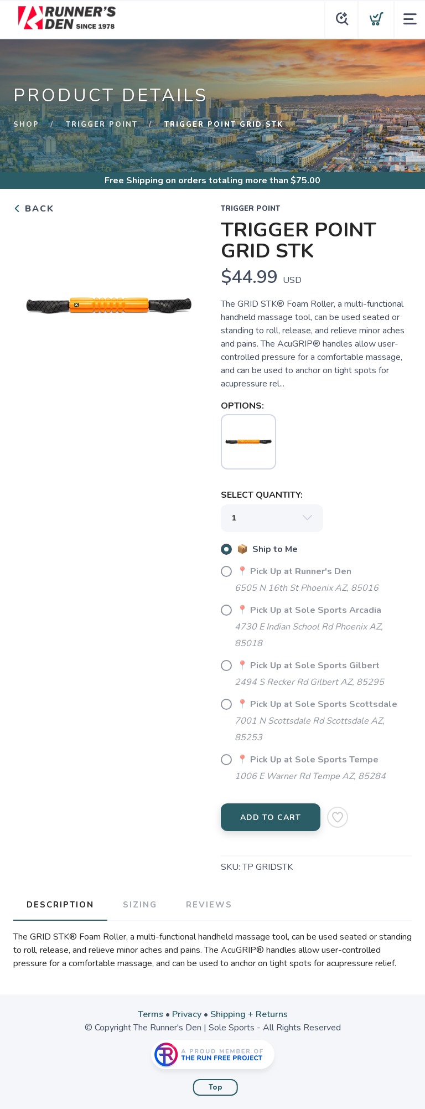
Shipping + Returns (249, 1014)
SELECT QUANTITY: (262, 495)
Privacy (186, 1014)
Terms (150, 1014)
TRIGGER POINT (102, 125)
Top (215, 1087)
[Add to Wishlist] (337, 817)
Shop (26, 125)
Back (33, 209)
